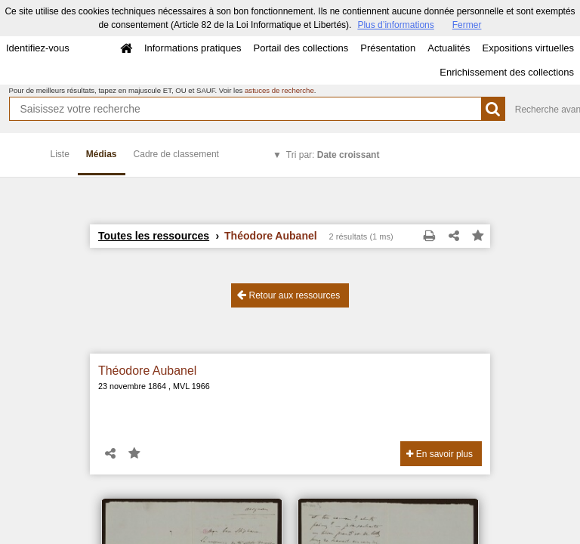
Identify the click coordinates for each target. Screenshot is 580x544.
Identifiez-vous (37, 48)
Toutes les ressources (153, 236)
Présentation (387, 48)
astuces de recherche (279, 90)
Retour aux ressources (288, 295)
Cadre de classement (176, 154)
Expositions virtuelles (528, 48)
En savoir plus (439, 454)
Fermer (467, 25)
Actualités (448, 48)
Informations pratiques (193, 48)
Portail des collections (301, 48)
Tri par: (333, 155)
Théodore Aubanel (147, 370)
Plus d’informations (395, 25)
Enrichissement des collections (507, 72)
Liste (60, 154)
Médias (101, 154)
